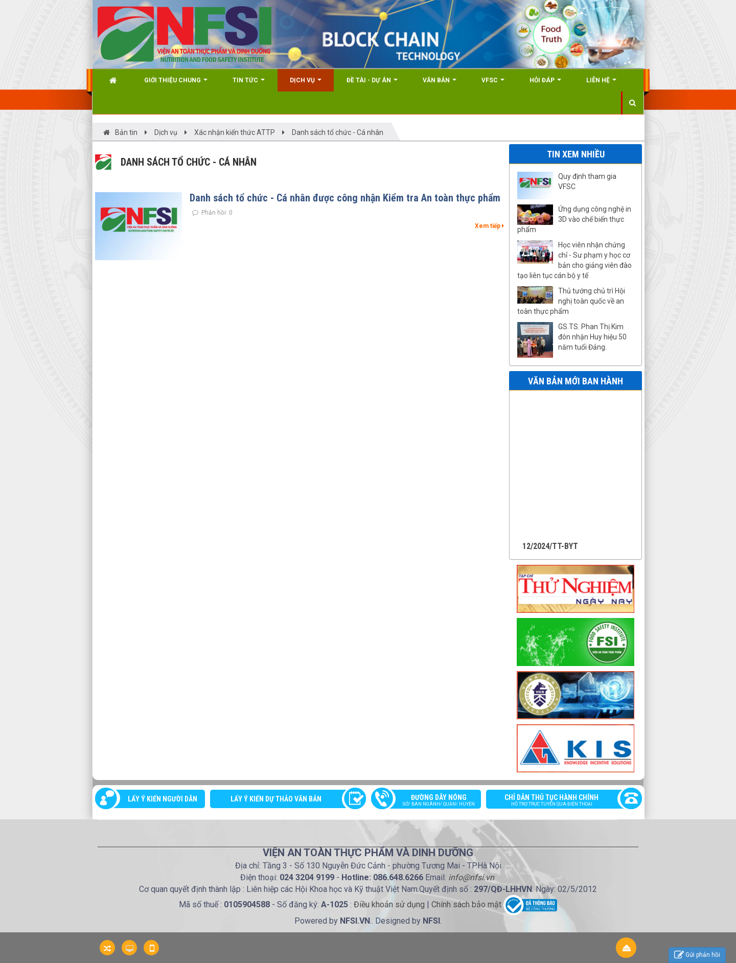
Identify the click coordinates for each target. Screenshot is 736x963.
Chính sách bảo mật (466, 905)
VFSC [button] (492, 84)
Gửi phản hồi (697, 955)
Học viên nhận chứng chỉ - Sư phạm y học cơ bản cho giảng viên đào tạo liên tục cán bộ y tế (574, 260)
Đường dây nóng (431, 801)
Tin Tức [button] (249, 84)
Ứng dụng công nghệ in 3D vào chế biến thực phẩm (574, 219)
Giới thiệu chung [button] (176, 84)
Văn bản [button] (439, 84)
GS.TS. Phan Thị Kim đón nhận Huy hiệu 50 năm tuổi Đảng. (592, 337)
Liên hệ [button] (601, 84)
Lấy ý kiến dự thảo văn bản (276, 799)
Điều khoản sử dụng (389, 905)
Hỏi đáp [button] (545, 84)
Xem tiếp (489, 226)
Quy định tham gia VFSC (587, 181)
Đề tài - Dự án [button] (372, 84)
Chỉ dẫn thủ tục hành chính (559, 801)
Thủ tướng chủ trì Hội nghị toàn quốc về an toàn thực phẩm (571, 301)
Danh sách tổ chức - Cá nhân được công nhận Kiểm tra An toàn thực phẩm (345, 198)
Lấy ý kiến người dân (162, 799)
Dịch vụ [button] (305, 84)
